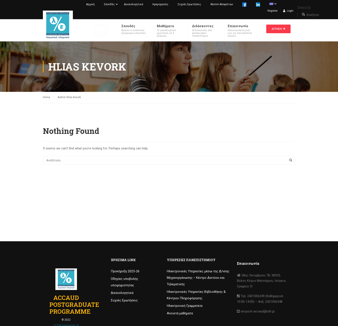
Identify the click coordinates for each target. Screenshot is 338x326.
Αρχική (90, 4)
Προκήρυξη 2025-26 (125, 271)
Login (290, 10)
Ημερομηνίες (160, 4)
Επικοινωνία (238, 26)
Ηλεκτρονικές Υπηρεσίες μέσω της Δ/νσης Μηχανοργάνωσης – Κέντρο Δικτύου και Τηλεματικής (198, 277)
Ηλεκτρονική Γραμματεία (184, 306)
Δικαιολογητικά (133, 4)
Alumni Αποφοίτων (221, 4)
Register (273, 10)
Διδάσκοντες (202, 26)
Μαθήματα (165, 26)
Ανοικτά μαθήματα (180, 313)
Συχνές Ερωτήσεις (189, 4)
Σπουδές (109, 4)
